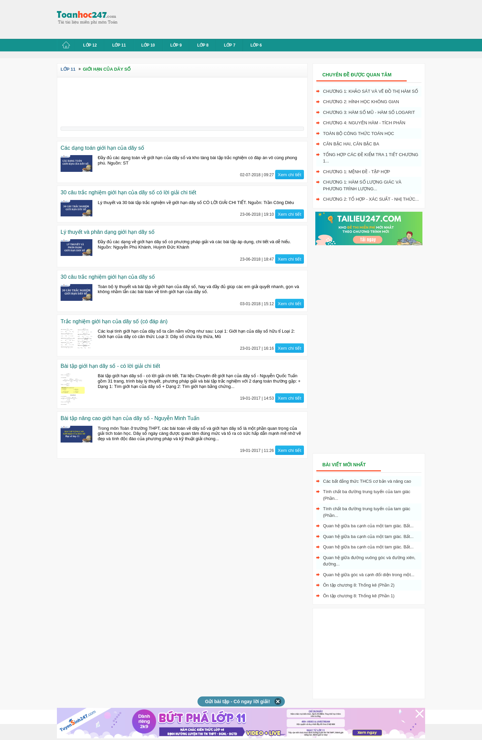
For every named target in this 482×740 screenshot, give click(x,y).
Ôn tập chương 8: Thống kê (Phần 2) (359, 585)
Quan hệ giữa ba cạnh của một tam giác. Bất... (368, 525)
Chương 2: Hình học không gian (361, 101)
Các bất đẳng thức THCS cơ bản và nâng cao (367, 481)
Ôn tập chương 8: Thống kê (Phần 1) (359, 595)
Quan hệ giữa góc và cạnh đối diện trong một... (368, 574)
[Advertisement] (246, 18)
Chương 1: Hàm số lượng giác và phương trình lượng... (362, 185)
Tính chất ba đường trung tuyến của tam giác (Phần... (366, 495)
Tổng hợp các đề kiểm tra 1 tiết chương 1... (370, 158)
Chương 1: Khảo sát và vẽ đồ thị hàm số (370, 91)
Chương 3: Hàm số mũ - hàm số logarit (369, 112)
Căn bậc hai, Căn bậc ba (351, 143)
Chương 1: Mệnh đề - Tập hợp (356, 171)
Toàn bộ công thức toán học (358, 133)
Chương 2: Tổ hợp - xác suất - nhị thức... (371, 199)
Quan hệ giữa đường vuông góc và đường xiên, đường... (369, 561)
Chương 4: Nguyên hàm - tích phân (364, 122)
